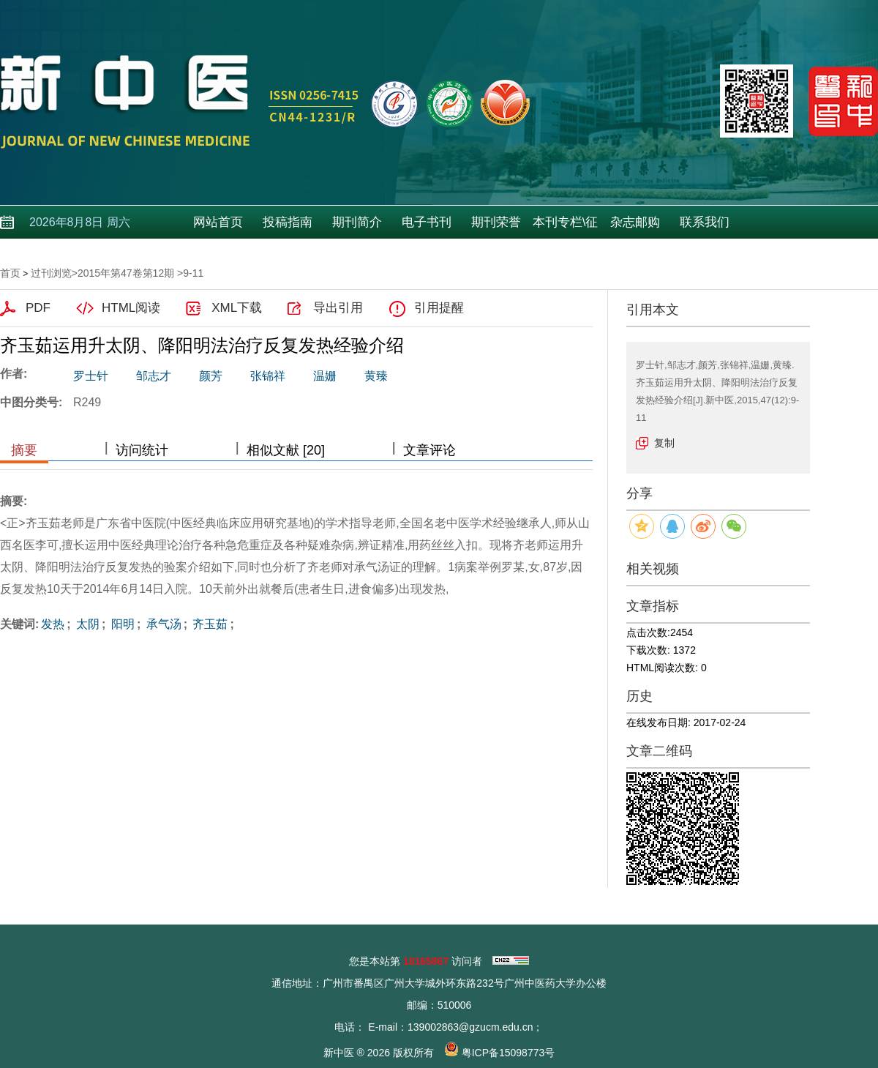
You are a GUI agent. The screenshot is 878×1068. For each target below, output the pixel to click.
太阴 (86, 624)
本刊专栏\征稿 (566, 227)
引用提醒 (439, 308)
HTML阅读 (131, 308)
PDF (38, 308)
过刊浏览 (51, 273)
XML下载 (236, 308)
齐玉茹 (209, 624)
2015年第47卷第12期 (126, 273)
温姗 (325, 376)
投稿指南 (287, 222)
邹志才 (153, 376)
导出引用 (338, 308)
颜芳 (210, 376)
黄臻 (376, 376)
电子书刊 (426, 222)
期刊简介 (357, 222)
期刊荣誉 (496, 222)
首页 (10, 273)
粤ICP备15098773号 (508, 1052)
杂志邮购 (635, 222)
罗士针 (90, 376)
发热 (52, 624)
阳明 (121, 624)
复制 (664, 443)
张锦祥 (267, 376)
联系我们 (704, 222)
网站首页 (218, 222)
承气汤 (162, 624)
